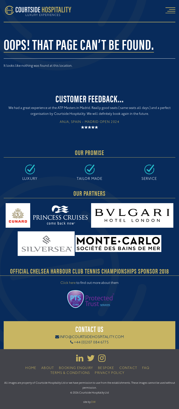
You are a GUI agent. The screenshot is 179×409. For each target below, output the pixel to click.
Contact (128, 368)
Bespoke (106, 368)
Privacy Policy (109, 373)
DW (93, 402)
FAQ (146, 368)
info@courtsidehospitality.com (92, 337)
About (47, 368)
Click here (68, 283)
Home (30, 368)
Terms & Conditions (70, 373)
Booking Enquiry (76, 368)
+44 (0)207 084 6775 (91, 342)
